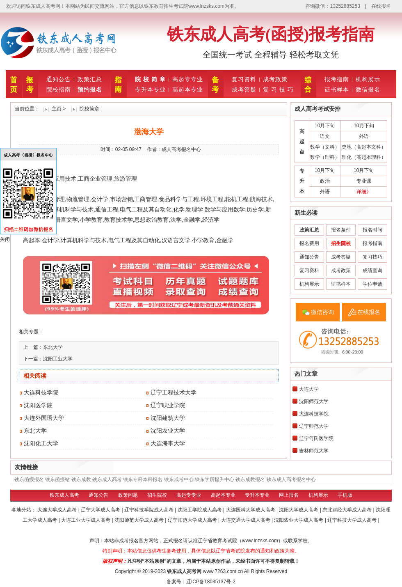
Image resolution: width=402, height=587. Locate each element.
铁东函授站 (57, 479)
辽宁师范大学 (314, 426)
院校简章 (89, 109)
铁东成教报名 (250, 479)
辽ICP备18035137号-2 (210, 582)
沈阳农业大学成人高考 (299, 520)
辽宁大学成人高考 (101, 510)
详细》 (363, 192)
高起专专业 (187, 79)
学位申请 (372, 284)
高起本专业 (187, 89)
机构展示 (368, 79)
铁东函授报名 (29, 479)
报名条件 (341, 230)
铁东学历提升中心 (214, 479)
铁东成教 (81, 479)
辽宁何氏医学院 (316, 438)
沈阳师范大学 (314, 401)
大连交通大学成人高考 (246, 520)
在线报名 (381, 6)
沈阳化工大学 (41, 443)
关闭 (5, 239)
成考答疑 (244, 89)
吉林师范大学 (314, 451)
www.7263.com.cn (223, 571)
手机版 (345, 495)
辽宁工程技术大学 (173, 392)
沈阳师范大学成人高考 (139, 520)
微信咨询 (322, 312)
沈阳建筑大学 (168, 418)
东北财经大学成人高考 (347, 510)
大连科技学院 (41, 392)
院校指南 (58, 89)
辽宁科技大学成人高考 (352, 520)
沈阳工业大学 (58, 359)
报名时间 (372, 230)
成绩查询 (372, 270)
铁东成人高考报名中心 (291, 479)
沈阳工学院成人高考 (200, 510)
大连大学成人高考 (57, 510)
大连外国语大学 (44, 418)
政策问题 (128, 495)
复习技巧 (372, 257)
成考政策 (275, 79)
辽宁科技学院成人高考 (149, 510)
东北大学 (53, 347)
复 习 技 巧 (278, 89)
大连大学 (309, 389)
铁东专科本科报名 (142, 479)
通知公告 (58, 79)
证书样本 (336, 89)
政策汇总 (90, 79)
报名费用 (309, 243)
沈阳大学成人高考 (299, 510)
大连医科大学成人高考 (251, 510)
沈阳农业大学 (168, 430)
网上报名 (289, 495)
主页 (57, 109)
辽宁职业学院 (168, 405)
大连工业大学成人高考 (86, 520)
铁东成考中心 (179, 479)
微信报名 (368, 89)
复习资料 (244, 79)
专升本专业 (150, 89)
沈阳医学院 (38, 405)
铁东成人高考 (107, 479)
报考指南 (336, 79)
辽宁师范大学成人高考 (193, 520)
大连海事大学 (168, 443)
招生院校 (157, 495)
